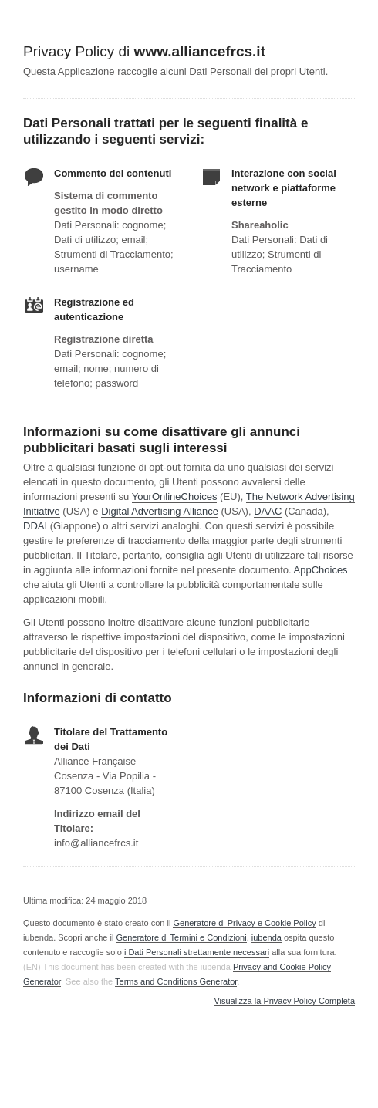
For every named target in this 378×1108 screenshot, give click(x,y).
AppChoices (321, 570)
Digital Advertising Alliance (159, 511)
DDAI (35, 526)
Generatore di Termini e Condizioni (181, 937)
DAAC (268, 511)
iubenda (266, 937)
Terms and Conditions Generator (176, 981)
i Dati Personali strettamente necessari (196, 952)
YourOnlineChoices (175, 496)
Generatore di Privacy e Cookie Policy (244, 922)
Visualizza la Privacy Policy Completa (284, 1001)
